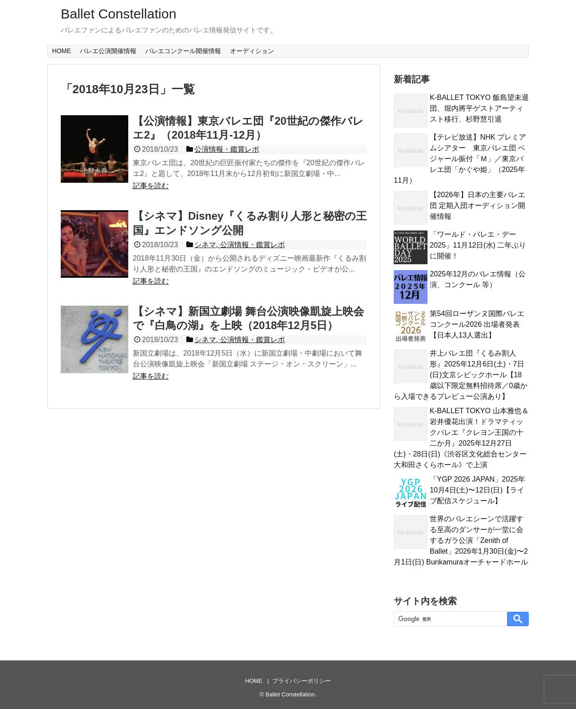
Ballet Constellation (118, 13)
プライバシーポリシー (301, 680)
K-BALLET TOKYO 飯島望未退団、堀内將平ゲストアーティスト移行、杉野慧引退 (479, 108)
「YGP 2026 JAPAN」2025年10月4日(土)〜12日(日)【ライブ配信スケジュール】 (477, 490)
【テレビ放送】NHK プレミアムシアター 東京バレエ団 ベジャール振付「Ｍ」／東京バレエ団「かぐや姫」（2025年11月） (460, 158)
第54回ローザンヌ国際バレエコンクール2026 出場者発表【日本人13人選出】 (477, 324)
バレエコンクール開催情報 (183, 50)
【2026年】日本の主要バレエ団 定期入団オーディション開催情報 (477, 205)
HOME (61, 50)
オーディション (252, 50)
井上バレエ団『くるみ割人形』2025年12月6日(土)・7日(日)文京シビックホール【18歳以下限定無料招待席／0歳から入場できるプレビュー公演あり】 (460, 374)
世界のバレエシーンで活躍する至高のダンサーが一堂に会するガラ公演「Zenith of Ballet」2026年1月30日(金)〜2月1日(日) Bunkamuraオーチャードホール (461, 540)
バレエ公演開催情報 (108, 50)
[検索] (449, 619)
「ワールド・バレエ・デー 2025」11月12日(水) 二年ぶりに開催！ (478, 245)
